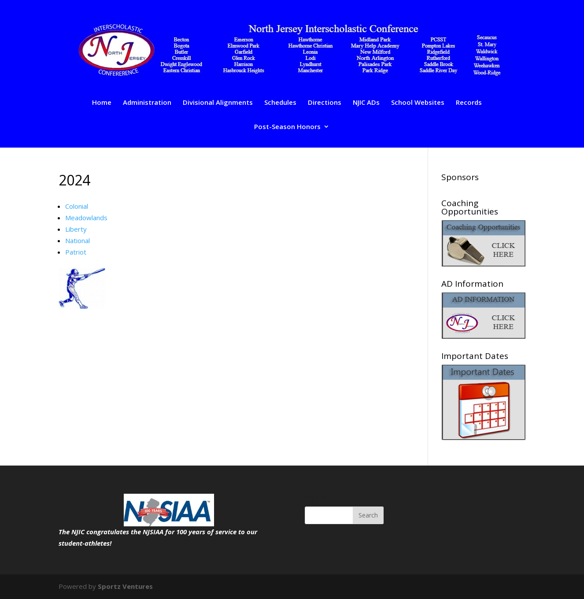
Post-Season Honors (287, 127)
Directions (324, 103)
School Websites (417, 103)
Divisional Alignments (218, 103)
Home (101, 103)
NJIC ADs (366, 103)
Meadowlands (86, 217)
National (77, 240)
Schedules (280, 103)
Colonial (76, 206)
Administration (147, 103)
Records (469, 103)
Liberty (76, 229)
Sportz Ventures (125, 586)
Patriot (75, 252)
